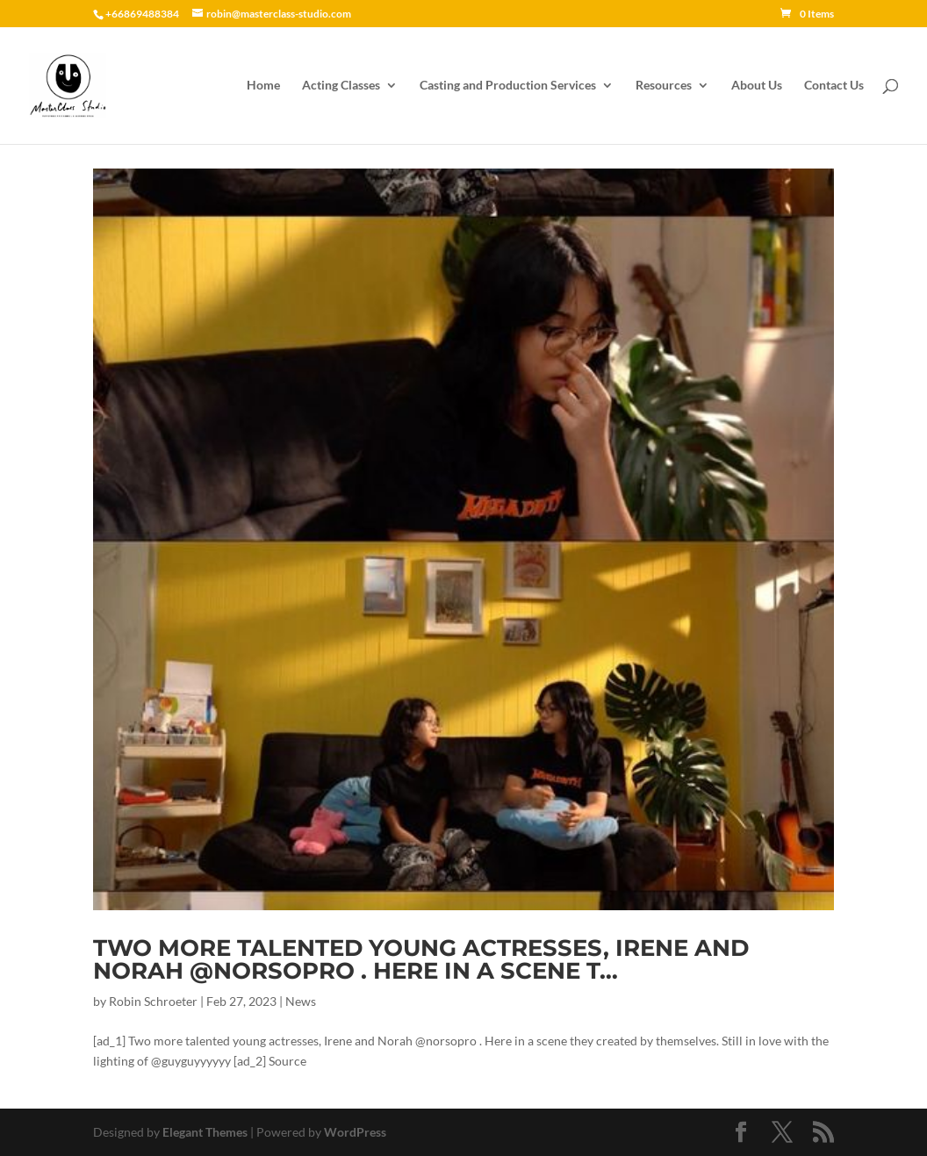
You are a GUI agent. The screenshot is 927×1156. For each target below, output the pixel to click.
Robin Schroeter (153, 1001)
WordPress (355, 1131)
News (300, 1001)
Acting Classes (341, 85)
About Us (756, 85)
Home (263, 85)
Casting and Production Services (508, 85)
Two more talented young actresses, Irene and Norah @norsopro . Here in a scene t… (421, 959)
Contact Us (834, 85)
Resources (664, 85)
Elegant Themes (205, 1131)
